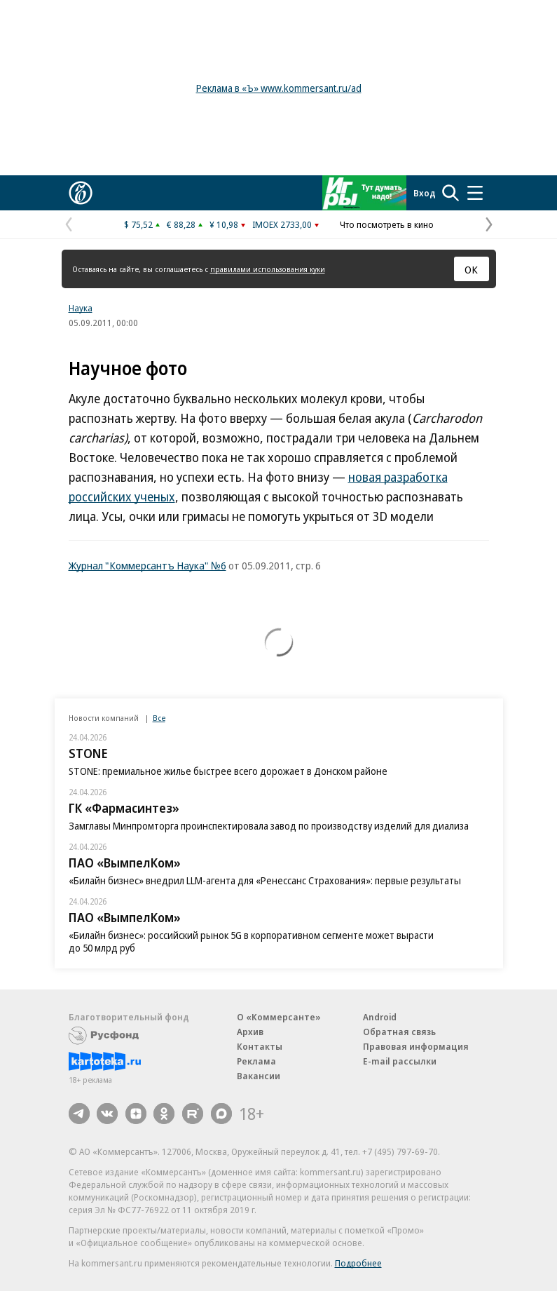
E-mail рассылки (399, 1061)
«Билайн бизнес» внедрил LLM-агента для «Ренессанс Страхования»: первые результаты (265, 880)
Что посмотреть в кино (387, 224)
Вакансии (258, 1075)
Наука (80, 308)
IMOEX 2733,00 (282, 224)
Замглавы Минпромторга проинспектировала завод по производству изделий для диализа (269, 825)
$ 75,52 (138, 224)
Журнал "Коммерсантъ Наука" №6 (147, 565)
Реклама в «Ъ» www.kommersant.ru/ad (279, 88)
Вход (424, 193)
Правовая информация (416, 1046)
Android (380, 1017)
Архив (250, 1031)
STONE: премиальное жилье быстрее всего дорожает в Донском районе (228, 771)
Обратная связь (399, 1031)
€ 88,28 (181, 224)
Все (159, 717)
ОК (471, 269)
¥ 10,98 (223, 224)
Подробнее (358, 1263)
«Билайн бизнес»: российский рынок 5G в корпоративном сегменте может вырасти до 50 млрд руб (251, 941)
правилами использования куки (267, 269)
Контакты (259, 1046)
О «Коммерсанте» (279, 1017)
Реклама (256, 1061)
